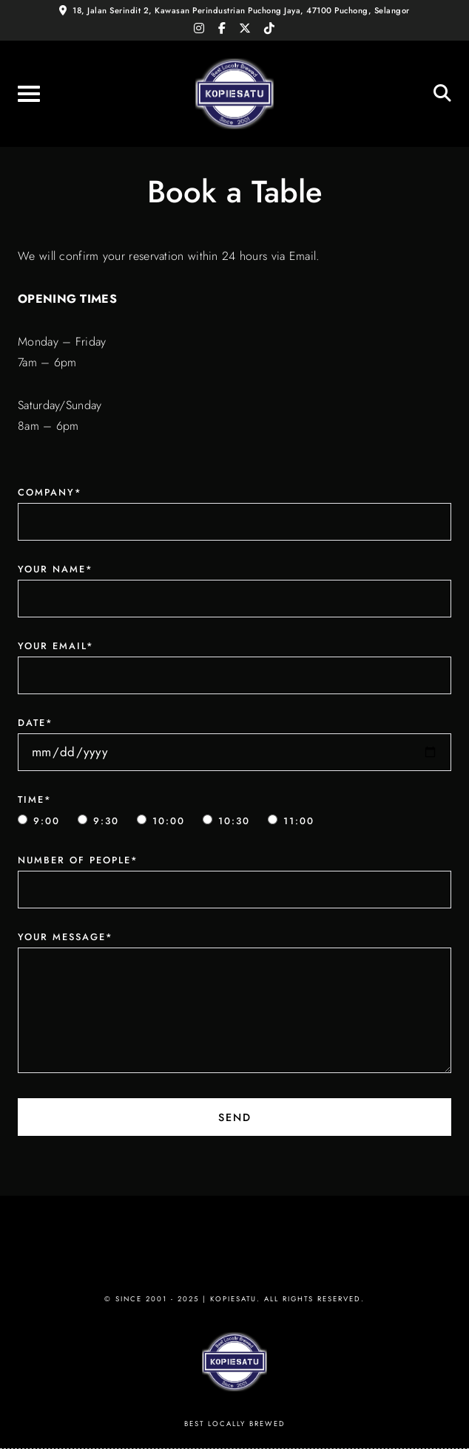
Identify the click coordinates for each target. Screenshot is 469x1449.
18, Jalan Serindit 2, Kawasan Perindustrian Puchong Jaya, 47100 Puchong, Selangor (241, 10)
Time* (35, 799)
